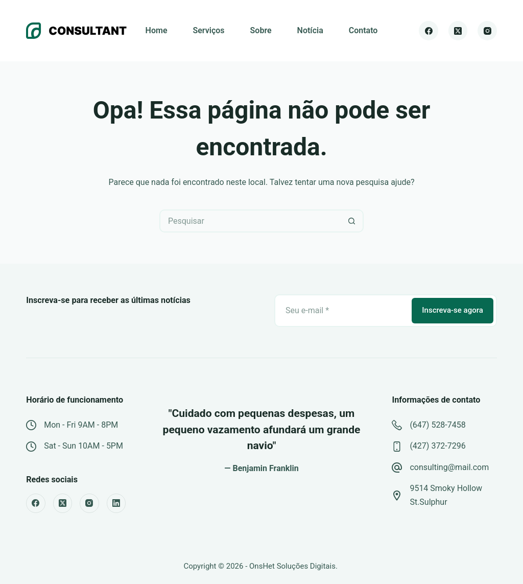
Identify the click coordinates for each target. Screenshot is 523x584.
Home (157, 30)
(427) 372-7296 (437, 446)
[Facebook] (428, 30)
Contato (363, 30)
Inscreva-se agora (452, 310)
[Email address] (342, 310)
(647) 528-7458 (437, 425)
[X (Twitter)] (458, 30)
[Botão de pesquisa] (352, 220)
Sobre (261, 30)
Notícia (310, 30)
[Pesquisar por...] (250, 220)
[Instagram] (487, 30)
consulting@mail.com (449, 467)
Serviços (208, 30)
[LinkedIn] (116, 503)
